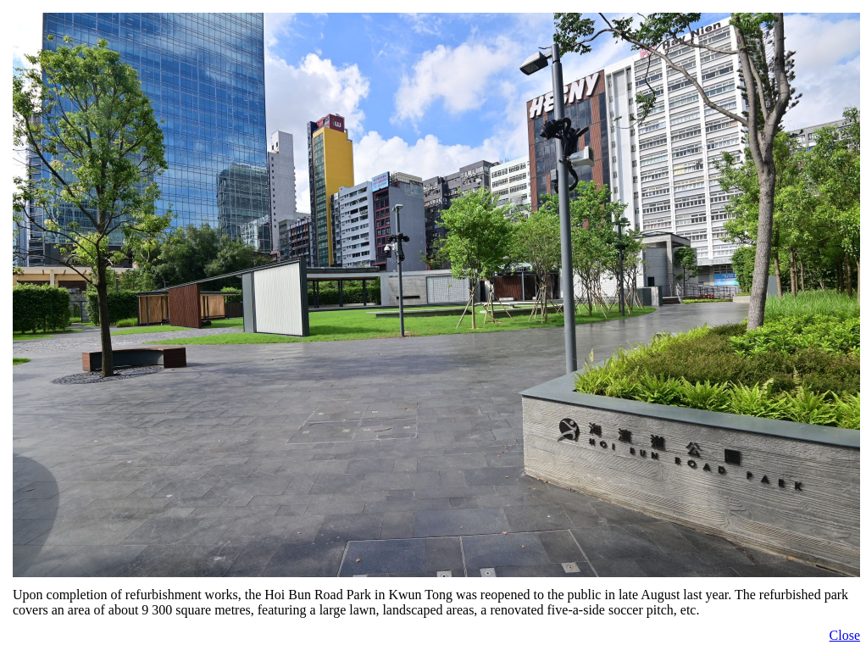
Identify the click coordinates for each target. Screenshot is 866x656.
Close (845, 635)
